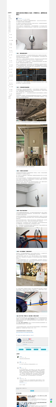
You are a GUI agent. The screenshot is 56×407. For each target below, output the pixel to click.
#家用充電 (24, 335)
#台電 (22, 335)
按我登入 (32, 390)
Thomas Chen (20, 18)
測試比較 (9, 27)
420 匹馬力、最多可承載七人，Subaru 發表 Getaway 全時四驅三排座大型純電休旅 (37, 396)
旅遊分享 (9, 30)
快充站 (9, 20)
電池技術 (9, 21)
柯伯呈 (20, 367)
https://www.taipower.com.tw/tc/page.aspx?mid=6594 (24, 332)
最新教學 (9, 15)
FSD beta (9, 24)
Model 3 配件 (10, 18)
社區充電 (9, 17)
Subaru (28, 400)
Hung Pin (20, 356)
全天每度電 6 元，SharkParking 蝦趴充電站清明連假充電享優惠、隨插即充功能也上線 (37, 403)
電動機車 (9, 96)
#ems (30, 335)
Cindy (20, 377)
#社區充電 (27, 335)
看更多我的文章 (25, 344)
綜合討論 (9, 31)
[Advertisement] (28, 6)
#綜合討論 (19, 335)
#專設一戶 (32, 335)
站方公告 (9, 98)
